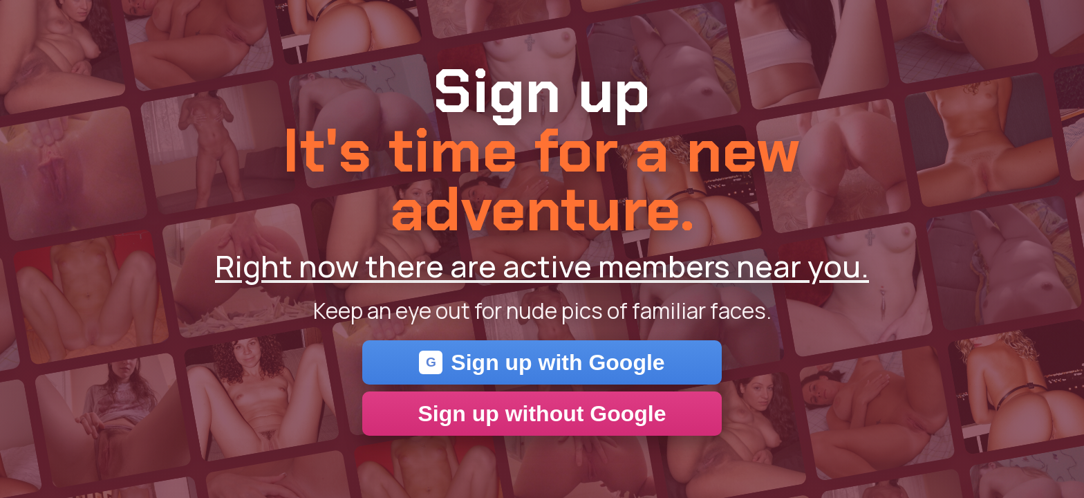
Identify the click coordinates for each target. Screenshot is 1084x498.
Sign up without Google (542, 413)
